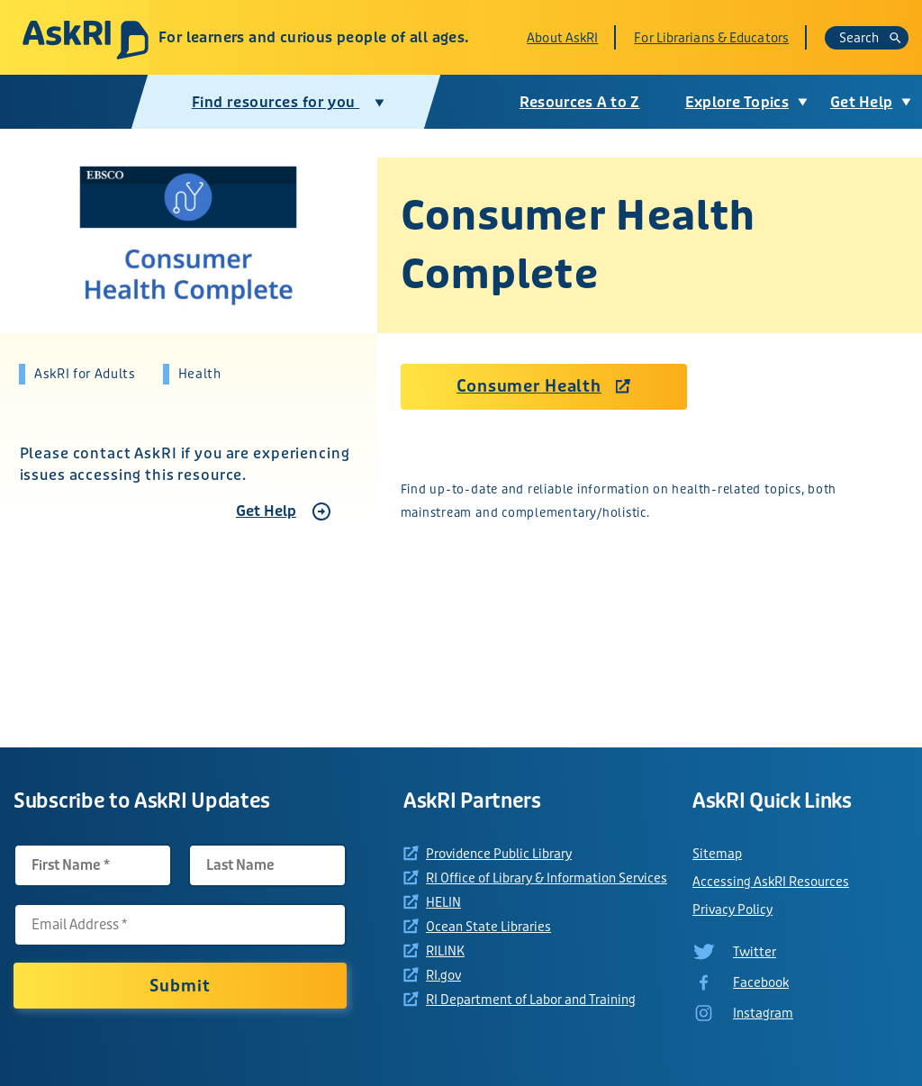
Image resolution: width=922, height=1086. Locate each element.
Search (870, 38)
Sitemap (717, 854)
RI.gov (443, 975)
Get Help (266, 511)
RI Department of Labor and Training (531, 999)
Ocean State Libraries (488, 927)
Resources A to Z (577, 102)
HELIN (443, 902)
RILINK (445, 951)
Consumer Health (528, 387)
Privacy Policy (732, 909)
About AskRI (562, 38)
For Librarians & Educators (711, 38)
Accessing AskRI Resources (770, 881)
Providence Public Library (499, 854)
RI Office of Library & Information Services (546, 878)
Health (199, 374)
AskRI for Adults (85, 374)
